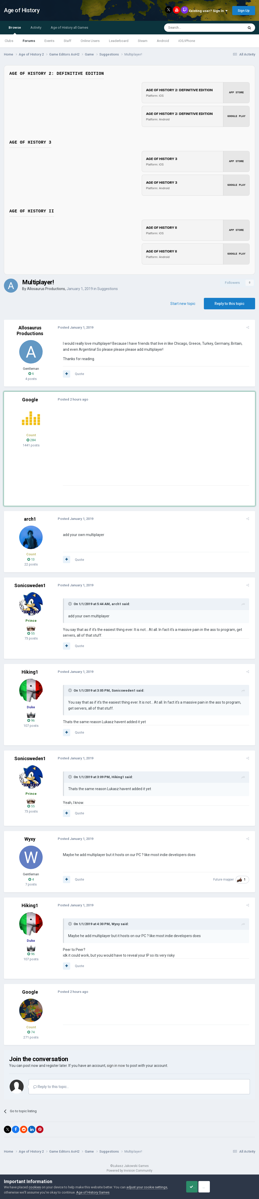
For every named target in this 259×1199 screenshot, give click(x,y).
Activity (35, 27)
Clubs (9, 41)
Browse (15, 30)
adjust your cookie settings (146, 1187)
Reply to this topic (229, 304)
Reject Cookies (237, 1187)
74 (31, 1032)
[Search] (191, 27)
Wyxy (29, 839)
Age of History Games (92, 1192)
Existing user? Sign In (208, 11)
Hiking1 (30, 672)
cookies (35, 1187)
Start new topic (182, 304)
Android (163, 41)
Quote (77, 374)
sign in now (116, 1065)
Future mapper (225, 879)
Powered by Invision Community (129, 1170)
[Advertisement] (122, 449)
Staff (67, 41)
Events (49, 41)
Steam (142, 41)
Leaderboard (118, 41)
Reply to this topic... (51, 1087)
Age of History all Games (69, 27)
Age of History (22, 10)
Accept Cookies (198, 1187)
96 (31, 720)
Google (30, 399)
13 (31, 559)
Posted (74, 327)
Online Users (90, 41)
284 (31, 440)
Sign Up (244, 11)
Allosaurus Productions (46, 289)
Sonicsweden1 (30, 585)
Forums (29, 41)
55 (31, 633)
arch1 (30, 519)
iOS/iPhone (186, 41)
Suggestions (107, 289)
